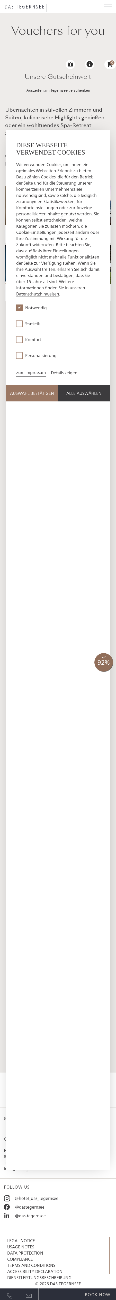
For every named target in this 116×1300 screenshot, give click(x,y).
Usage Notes (20, 1246)
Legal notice (21, 1240)
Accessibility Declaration (35, 1271)
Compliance (20, 1259)
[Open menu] (108, 6)
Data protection (25, 1253)
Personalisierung (41, 355)
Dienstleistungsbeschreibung (39, 1277)
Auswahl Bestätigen (32, 393)
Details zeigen (64, 373)
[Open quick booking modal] (97, 1293)
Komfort (33, 339)
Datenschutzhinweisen (37, 294)
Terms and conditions (31, 1265)
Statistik (32, 324)
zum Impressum (31, 372)
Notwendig (36, 308)
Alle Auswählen (84, 393)
